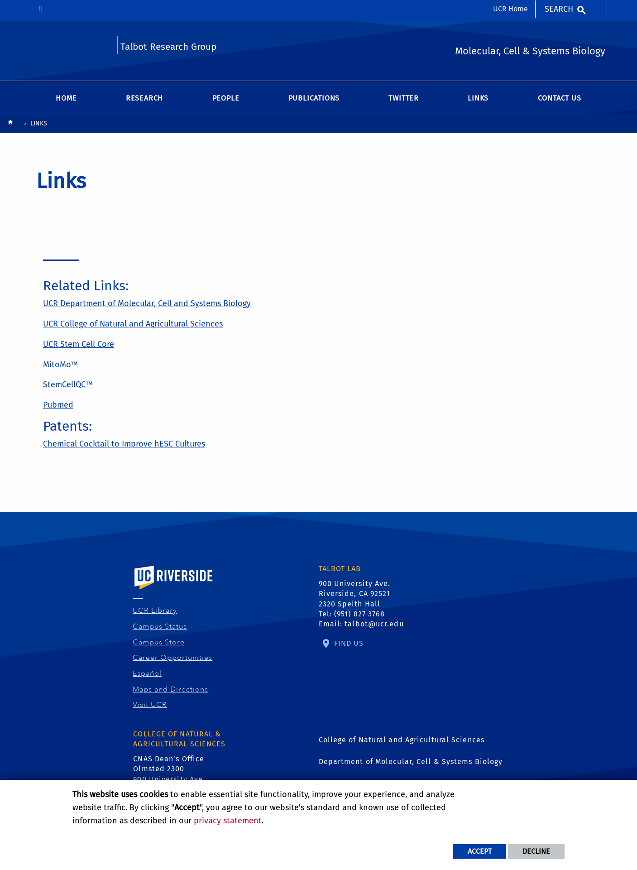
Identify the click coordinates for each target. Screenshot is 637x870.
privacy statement (228, 821)
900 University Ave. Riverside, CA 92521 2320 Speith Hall (355, 593)
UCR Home (510, 9)
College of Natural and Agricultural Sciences (401, 739)
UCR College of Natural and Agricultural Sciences (133, 324)
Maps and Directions (170, 689)
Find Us (348, 643)
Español (147, 673)
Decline (536, 851)
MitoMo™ (60, 365)
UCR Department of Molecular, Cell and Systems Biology (147, 303)
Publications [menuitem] (314, 98)
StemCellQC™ (68, 384)
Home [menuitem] (66, 98)
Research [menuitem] (144, 98)
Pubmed (58, 405)
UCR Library (155, 610)
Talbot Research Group (168, 47)
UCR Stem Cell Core (78, 344)
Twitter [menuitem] (403, 98)
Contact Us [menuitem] (559, 98)
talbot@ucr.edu (374, 624)
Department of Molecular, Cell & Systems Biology (411, 761)
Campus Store (159, 642)
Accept (480, 851)
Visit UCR (150, 704)
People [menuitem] (225, 98)
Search (559, 9)
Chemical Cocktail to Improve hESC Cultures (124, 444)
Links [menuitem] (478, 98)
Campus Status (160, 626)
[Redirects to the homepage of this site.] (10, 124)
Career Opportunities (172, 657)
